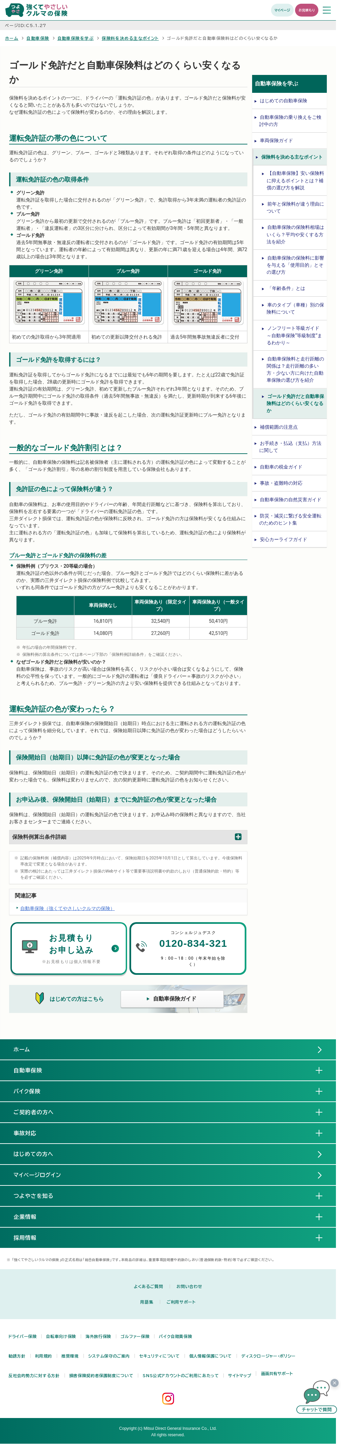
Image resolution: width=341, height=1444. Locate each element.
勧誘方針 (17, 1356)
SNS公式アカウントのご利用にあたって (181, 1375)
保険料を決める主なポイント (130, 38)
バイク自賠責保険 (175, 1336)
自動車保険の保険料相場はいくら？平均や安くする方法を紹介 (295, 234)
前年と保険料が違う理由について (295, 207)
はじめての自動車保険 (283, 100)
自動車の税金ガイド (281, 467)
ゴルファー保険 (135, 1336)
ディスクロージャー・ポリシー (268, 1356)
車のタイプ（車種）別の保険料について (295, 308)
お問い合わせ (189, 1286)
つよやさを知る (39, 1196)
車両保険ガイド (276, 140)
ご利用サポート (181, 1302)
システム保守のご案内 (109, 1356)
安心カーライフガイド (283, 539)
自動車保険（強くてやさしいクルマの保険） (67, 908)
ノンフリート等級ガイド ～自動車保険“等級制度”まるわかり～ (294, 335)
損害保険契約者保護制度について (101, 1375)
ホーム (11, 38)
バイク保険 (32, 1091)
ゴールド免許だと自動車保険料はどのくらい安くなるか (295, 403)
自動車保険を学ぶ (75, 38)
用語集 (146, 1302)
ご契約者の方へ (39, 1112)
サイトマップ (239, 1375)
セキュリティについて (159, 1356)
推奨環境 (70, 1356)
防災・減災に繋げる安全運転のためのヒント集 (290, 519)
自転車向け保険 (61, 1336)
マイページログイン (37, 1175)
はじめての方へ (33, 1154)
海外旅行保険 (98, 1336)
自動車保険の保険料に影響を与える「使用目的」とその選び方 (295, 265)
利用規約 (43, 1356)
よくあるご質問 (148, 1286)
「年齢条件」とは (286, 288)
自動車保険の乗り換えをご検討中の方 (290, 120)
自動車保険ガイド (174, 998)
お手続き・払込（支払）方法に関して (290, 446)
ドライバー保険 (22, 1336)
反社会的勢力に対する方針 (34, 1375)
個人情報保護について (210, 1356)
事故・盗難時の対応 (281, 483)
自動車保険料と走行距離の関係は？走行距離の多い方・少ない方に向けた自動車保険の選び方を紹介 (295, 369)
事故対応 (30, 1133)
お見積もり (306, 10)
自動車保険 (37, 38)
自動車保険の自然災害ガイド (290, 499)
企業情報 (30, 1216)
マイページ (282, 10)
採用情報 (30, 1237)
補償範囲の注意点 (279, 427)
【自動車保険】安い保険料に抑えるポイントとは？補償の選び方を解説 (295, 180)
